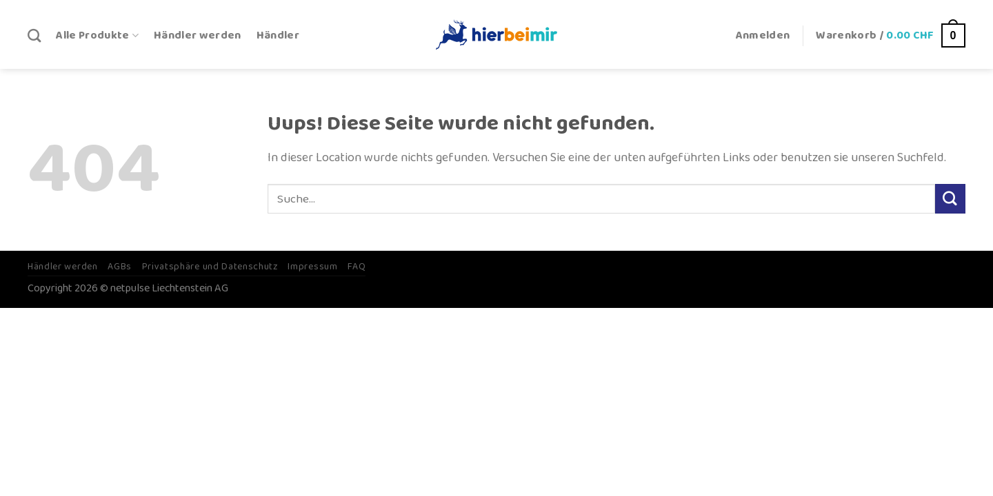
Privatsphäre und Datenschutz (210, 266)
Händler (278, 35)
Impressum (312, 266)
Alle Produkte (97, 35)
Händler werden (197, 35)
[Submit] (950, 199)
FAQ (356, 266)
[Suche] (34, 35)
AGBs (120, 266)
